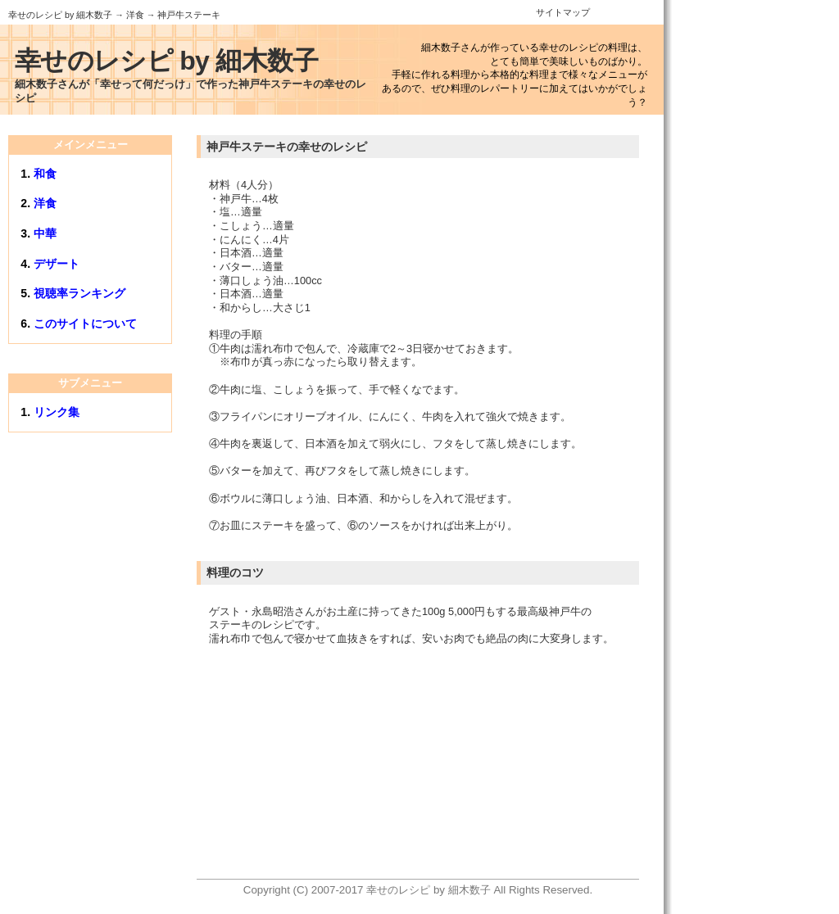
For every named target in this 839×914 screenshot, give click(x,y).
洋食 (135, 15)
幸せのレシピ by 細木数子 (60, 15)
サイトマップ (563, 12)
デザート (56, 263)
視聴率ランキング (79, 293)
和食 (45, 173)
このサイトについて (85, 323)
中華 (45, 233)
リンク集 (56, 412)
